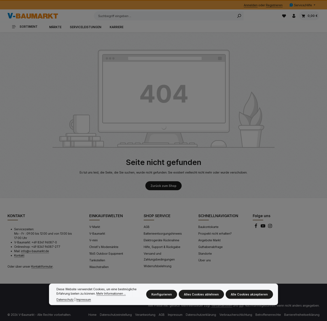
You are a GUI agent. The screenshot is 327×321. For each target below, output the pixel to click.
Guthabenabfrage (210, 247)
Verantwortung (145, 314)
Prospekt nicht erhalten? (215, 233)
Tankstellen (97, 260)
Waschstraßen (99, 267)
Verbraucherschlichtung (235, 314)
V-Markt (94, 227)
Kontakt (19, 255)
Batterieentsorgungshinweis (163, 233)
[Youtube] (263, 227)
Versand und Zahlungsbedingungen (159, 256)
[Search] (239, 15)
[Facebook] (256, 227)
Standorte (205, 253)
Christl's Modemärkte (103, 247)
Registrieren (274, 5)
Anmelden (251, 5)
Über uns (204, 260)
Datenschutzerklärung (201, 314)
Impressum (175, 314)
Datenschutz (65, 304)
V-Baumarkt (97, 233)
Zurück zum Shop (163, 186)
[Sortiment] (26, 26)
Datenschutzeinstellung (116, 314)
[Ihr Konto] (293, 15)
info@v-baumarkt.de (35, 251)
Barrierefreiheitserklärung (301, 314)
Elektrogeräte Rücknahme (161, 240)
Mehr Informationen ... (111, 298)
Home (92, 314)
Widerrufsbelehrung (157, 266)
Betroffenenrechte (268, 314)
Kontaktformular (42, 266)
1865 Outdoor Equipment (106, 253)
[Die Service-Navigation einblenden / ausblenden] (302, 5)
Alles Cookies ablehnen (201, 299)
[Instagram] (270, 227)
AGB (147, 227)
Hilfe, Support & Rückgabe (162, 247)
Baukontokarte (208, 227)
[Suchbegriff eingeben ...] (164, 15)
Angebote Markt (209, 240)
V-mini (93, 240)
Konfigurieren (161, 299)
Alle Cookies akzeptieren (249, 299)
